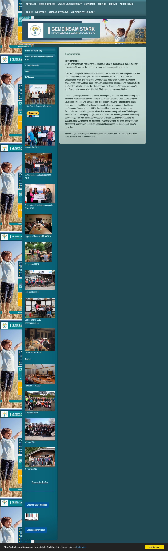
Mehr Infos (81, 547)
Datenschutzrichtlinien (36, 529)
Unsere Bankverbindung (37, 504)
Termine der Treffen (40, 482)
